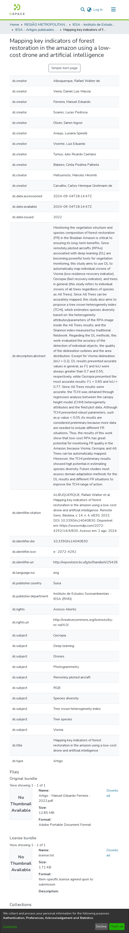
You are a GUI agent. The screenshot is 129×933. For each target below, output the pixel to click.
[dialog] (64, 921)
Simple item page (64, 68)
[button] (17, 9)
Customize (10, 926)
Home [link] (14, 24)
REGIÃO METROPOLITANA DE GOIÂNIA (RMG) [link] (45, 24)
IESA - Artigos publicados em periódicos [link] (36, 29)
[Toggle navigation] (113, 10)
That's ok (116, 926)
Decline (101, 926)
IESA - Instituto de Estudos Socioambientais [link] (93, 24)
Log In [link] (98, 9)
